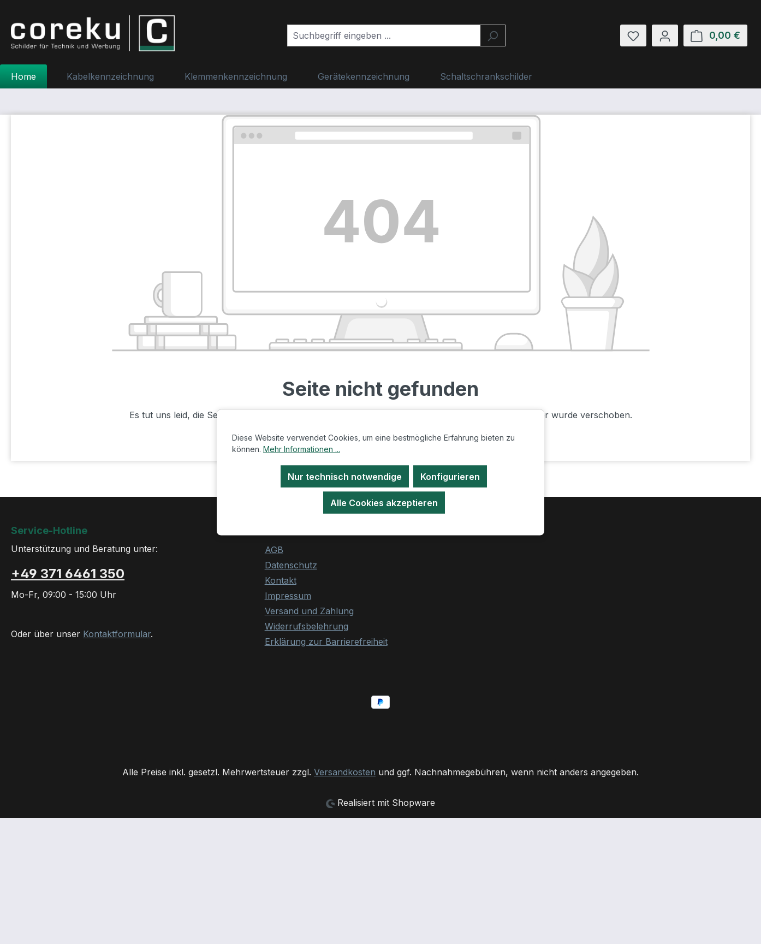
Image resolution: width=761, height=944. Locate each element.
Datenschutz (291, 565)
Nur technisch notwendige (345, 476)
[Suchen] (493, 35)
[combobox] (383, 35)
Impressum (288, 595)
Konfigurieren (450, 476)
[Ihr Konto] (665, 35)
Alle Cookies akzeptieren (384, 502)
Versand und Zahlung (309, 610)
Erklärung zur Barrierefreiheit (326, 641)
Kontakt (280, 580)
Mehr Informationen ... (301, 448)
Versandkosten (345, 772)
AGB (274, 549)
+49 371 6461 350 (67, 573)
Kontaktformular (117, 633)
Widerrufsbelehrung (306, 626)
